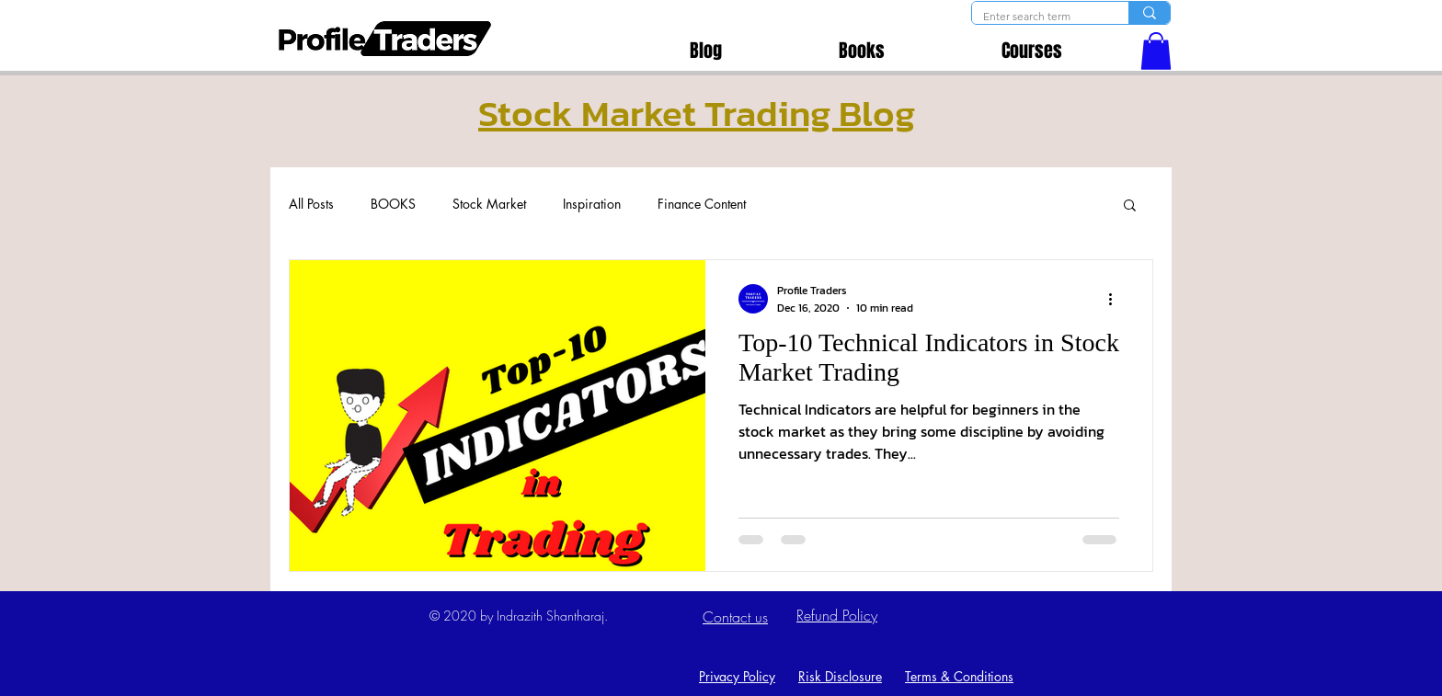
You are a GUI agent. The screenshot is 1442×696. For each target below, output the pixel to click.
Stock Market (489, 203)
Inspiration (592, 203)
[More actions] (1116, 299)
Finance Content (702, 203)
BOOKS (393, 203)
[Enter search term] (1036, 17)
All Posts (311, 203)
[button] (1156, 51)
